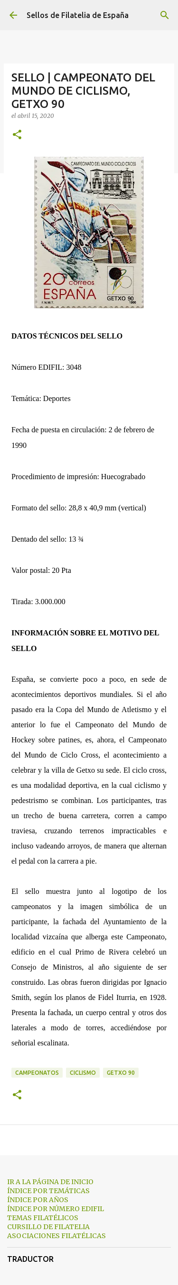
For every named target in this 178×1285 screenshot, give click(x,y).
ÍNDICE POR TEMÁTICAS (48, 1191)
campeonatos (37, 1073)
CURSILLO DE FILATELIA (48, 1227)
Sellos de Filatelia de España (78, 15)
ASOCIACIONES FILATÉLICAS (56, 1235)
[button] (17, 135)
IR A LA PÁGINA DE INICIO (50, 1182)
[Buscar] (164, 15)
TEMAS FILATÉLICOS (42, 1218)
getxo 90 (121, 1073)
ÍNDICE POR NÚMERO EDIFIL (55, 1209)
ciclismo (83, 1073)
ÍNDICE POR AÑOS (37, 1200)
